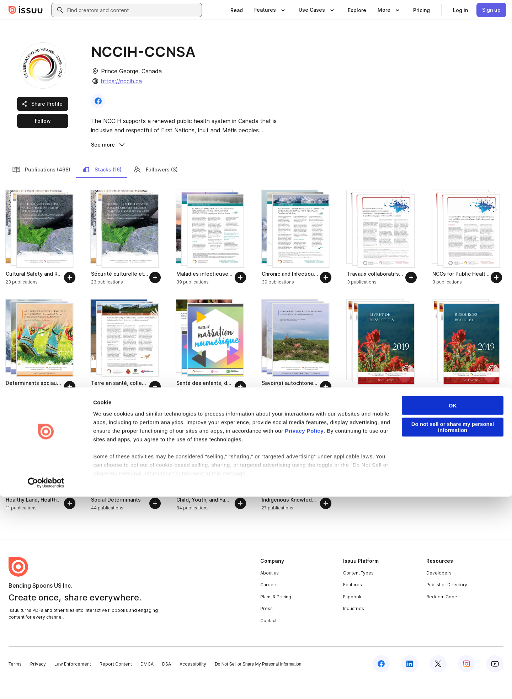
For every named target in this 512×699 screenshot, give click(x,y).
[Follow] (70, 295)
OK (453, 608)
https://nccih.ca (121, 81)
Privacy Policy (304, 633)
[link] (237, 10)
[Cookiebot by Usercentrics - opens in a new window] (46, 685)
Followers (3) (155, 188)
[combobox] (133, 10)
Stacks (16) (102, 188)
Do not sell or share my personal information (452, 630)
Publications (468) (41, 188)
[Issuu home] (26, 10)
